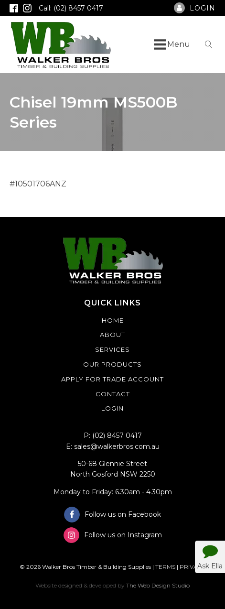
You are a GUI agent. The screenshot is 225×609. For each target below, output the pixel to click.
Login (112, 408)
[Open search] (208, 44)
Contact (113, 394)
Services (112, 349)
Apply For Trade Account (112, 379)
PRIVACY (192, 566)
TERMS (165, 566)
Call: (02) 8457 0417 (71, 8)
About (112, 334)
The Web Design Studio (158, 585)
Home (113, 320)
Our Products (112, 364)
